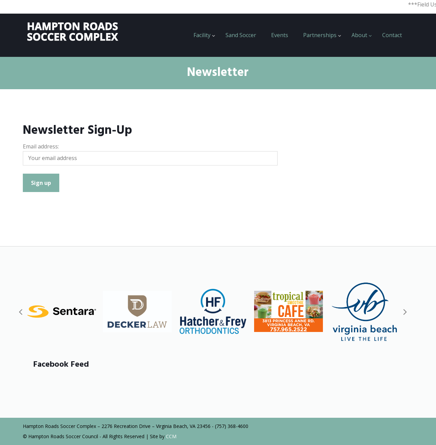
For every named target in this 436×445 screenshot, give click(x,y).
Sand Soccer (240, 35)
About (359, 35)
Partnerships (320, 35)
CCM (171, 436)
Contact (392, 35)
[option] (61, 311)
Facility (202, 35)
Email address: (41, 146)
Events (279, 35)
